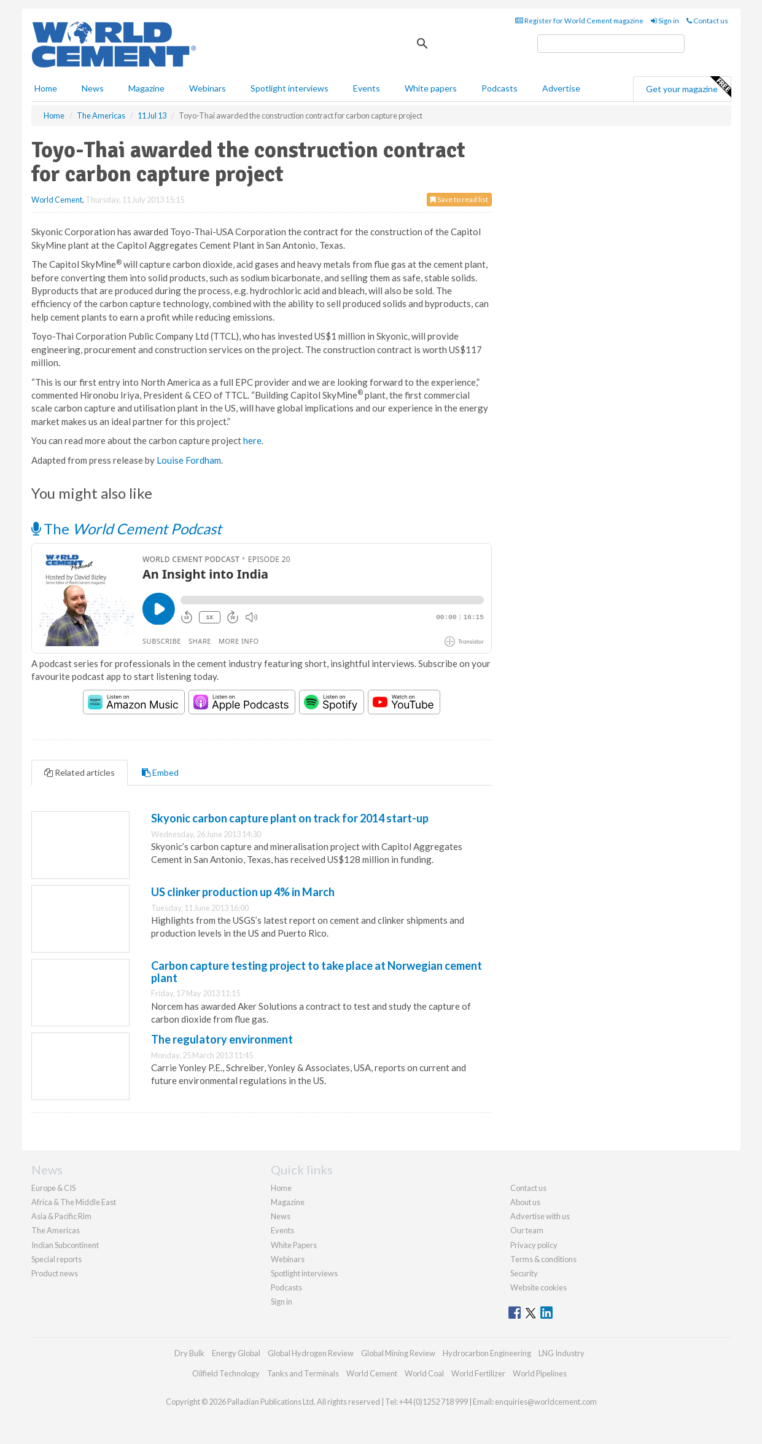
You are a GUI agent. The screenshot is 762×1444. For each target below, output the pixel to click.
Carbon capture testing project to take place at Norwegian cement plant (316, 972)
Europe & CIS (53, 1188)
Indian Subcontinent (65, 1245)
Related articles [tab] (79, 772)
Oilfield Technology (226, 1373)
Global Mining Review (398, 1353)
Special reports (56, 1259)
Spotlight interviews (290, 88)
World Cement (56, 200)
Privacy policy (534, 1245)
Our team (526, 1230)
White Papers (294, 1245)
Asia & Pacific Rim (61, 1216)
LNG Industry (561, 1353)
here (252, 440)
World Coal (424, 1373)
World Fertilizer (478, 1373)
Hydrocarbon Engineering (487, 1353)
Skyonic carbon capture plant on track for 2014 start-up (290, 818)
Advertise (561, 88)
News (280, 1216)
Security (524, 1273)
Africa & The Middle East (73, 1202)
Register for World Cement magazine (579, 21)
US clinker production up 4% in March (243, 892)
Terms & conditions (543, 1259)
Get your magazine (688, 87)
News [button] (93, 88)
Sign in (665, 21)
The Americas (55, 1230)
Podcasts (499, 88)
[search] (611, 43)
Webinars (207, 88)
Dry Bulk (189, 1353)
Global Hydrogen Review (311, 1353)
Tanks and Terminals (303, 1373)
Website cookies (538, 1287)
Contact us (707, 21)
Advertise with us (540, 1216)
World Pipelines (540, 1373)
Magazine (146, 88)
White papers (431, 88)
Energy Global (236, 1353)
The (126, 528)
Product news (54, 1273)
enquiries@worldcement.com (546, 1402)
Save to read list (459, 199)
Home (45, 88)
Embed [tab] (160, 772)
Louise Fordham (189, 460)
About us (525, 1202)
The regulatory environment (222, 1039)
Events (366, 88)
